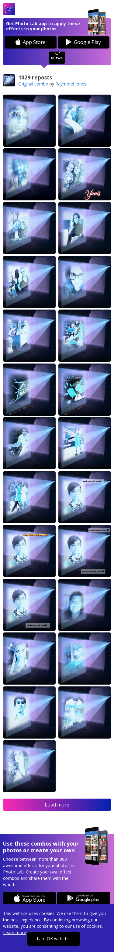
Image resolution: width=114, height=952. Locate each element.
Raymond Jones (70, 84)
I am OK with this (54, 938)
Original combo (33, 84)
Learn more (14, 932)
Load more (57, 804)
